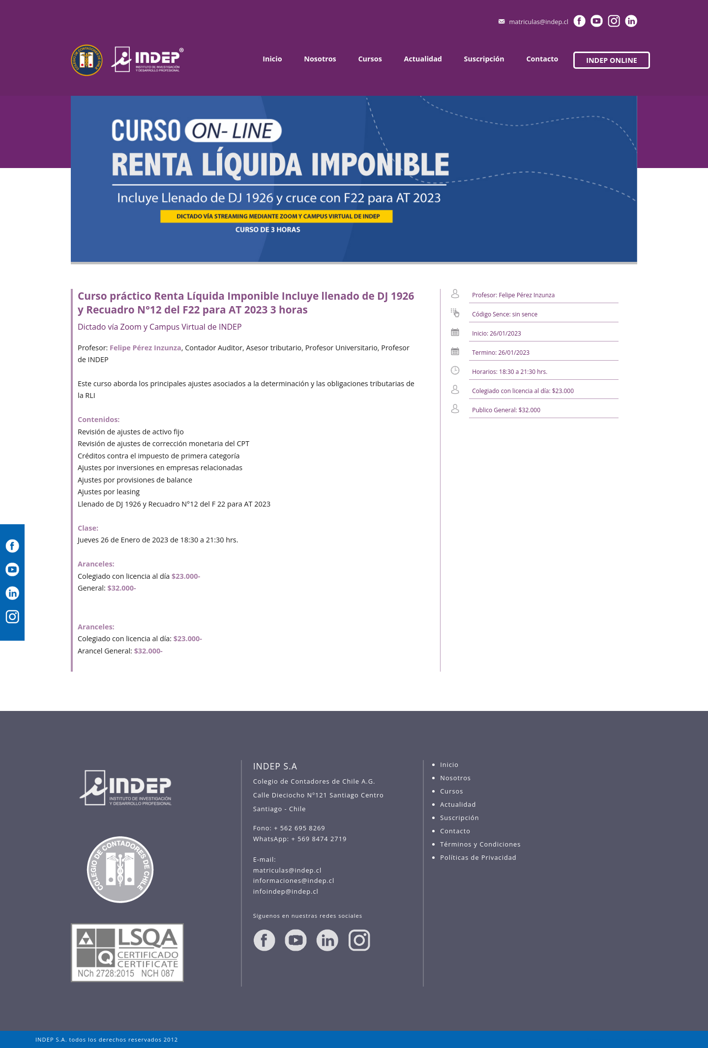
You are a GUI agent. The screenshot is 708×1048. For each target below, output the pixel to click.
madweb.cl (657, 1039)
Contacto (542, 58)
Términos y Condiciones (480, 844)
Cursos (370, 58)
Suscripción (484, 58)
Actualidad (423, 58)
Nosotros (320, 58)
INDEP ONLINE (611, 60)
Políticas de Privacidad (478, 857)
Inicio (272, 58)
